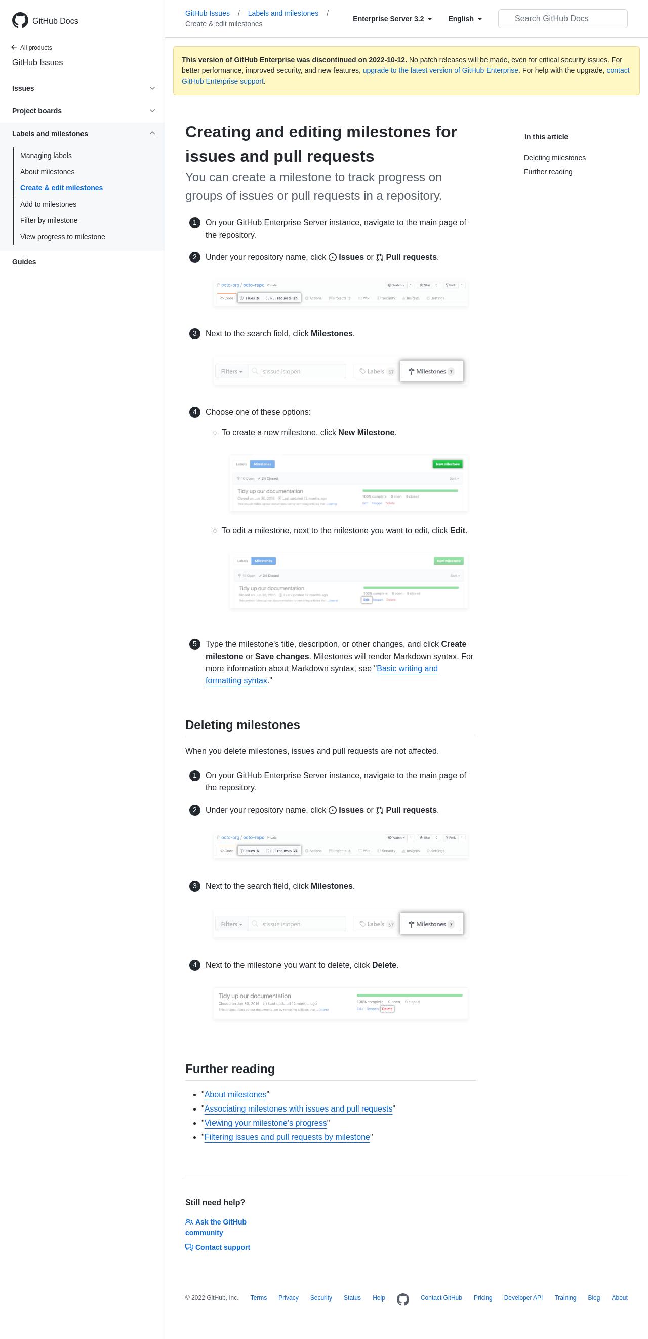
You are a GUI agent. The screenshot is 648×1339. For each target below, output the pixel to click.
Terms (259, 1298)
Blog (594, 1298)
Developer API (523, 1298)
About (619, 1298)
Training (565, 1298)
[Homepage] (403, 1300)
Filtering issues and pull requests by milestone (287, 1137)
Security (321, 1298)
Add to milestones (48, 204)
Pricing (483, 1298)
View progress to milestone (62, 237)
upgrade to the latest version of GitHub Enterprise (440, 70)
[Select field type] (392, 19)
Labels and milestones (288, 13)
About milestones (47, 172)
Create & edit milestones (61, 188)
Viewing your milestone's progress (266, 1123)
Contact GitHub (441, 1298)
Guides (24, 262)
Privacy (288, 1298)
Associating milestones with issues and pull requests (299, 1108)
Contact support (217, 1247)
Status (352, 1298)
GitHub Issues (37, 62)
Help (379, 1298)
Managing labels (46, 155)
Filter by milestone (49, 220)
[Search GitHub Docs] (563, 18)
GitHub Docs (55, 21)
